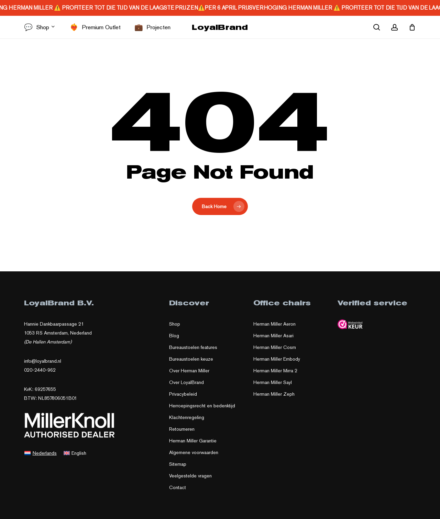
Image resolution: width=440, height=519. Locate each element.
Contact (177, 487)
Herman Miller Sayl (272, 382)
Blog (174, 335)
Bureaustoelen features (193, 347)
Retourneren (182, 429)
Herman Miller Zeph (274, 394)
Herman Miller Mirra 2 (275, 371)
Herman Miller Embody (276, 359)
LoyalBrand (220, 27)
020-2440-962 (40, 370)
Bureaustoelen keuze (191, 359)
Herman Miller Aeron (274, 324)
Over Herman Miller (189, 371)
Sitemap (177, 464)
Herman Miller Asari (273, 335)
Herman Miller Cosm (274, 347)
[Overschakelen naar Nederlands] (40, 452)
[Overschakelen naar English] (75, 452)
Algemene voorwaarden (193, 452)
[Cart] (412, 27)
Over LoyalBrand (186, 382)
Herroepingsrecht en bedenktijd (202, 406)
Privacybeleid (183, 394)
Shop (174, 324)
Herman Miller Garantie (193, 441)
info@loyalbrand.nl (42, 361)
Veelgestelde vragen (190, 476)
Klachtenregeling (186, 417)
